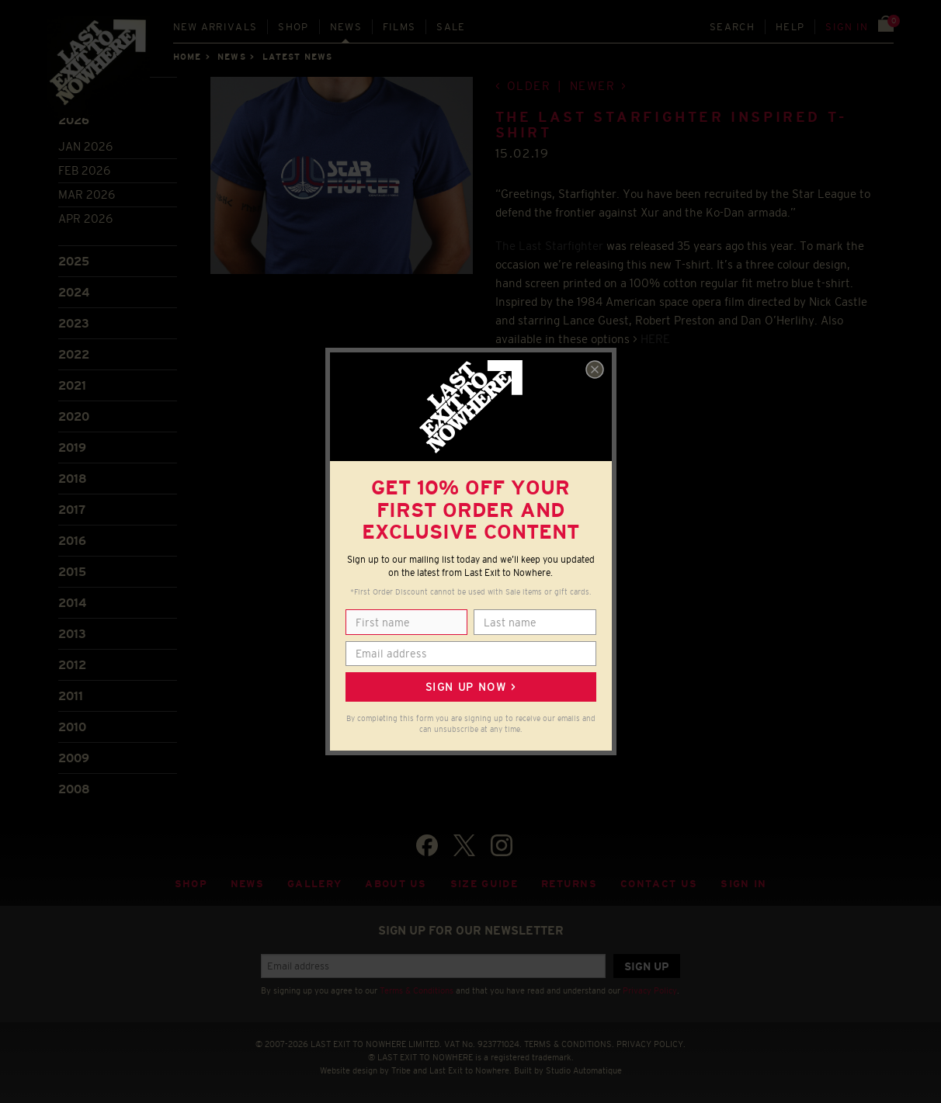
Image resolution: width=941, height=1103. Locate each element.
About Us (396, 884)
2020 (73, 416)
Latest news (297, 56)
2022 (73, 354)
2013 (72, 633)
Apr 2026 (85, 218)
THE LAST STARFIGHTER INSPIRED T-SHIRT (671, 124)
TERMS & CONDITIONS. (569, 1044)
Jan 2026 (85, 146)
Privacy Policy (650, 990)
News (346, 27)
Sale (450, 27)
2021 (72, 385)
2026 (73, 120)
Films (399, 27)
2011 (70, 695)
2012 (72, 664)
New (215, 27)
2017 (71, 509)
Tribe (401, 1070)
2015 (72, 571)
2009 (73, 758)
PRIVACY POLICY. (651, 1044)
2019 (72, 447)
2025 (73, 261)
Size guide (484, 884)
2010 (72, 727)
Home (187, 56)
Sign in (846, 27)
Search (732, 27)
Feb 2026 (84, 170)
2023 (73, 323)
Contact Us (658, 884)
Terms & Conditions (416, 990)
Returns (569, 884)
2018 (72, 478)
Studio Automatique (584, 1070)
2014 (72, 602)
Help (790, 27)
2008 (74, 789)
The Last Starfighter (549, 245)
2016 (72, 540)
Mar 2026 (86, 194)
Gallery (314, 884)
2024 (73, 292)
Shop (293, 27)
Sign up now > (470, 687)
